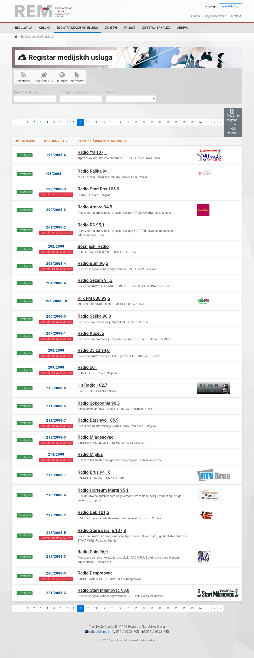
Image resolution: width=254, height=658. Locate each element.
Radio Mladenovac (95, 437)
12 (103, 122)
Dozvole (111, 92)
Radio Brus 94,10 (94, 472)
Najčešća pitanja (215, 16)
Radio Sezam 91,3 (94, 280)
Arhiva (182, 27)
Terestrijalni (23, 77)
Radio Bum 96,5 (92, 263)
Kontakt (236, 16)
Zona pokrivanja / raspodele (77, 92)
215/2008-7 (56, 475)
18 (152, 122)
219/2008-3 (56, 557)
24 (200, 122)
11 (95, 122)
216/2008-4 (56, 495)
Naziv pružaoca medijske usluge (102, 141)
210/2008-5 (56, 388)
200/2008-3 (56, 210)
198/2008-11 (56, 174)
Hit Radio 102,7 (92, 385)
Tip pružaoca (24, 141)
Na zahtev (77, 77)
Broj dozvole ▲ (56, 141)
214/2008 (56, 454)
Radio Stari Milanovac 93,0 (103, 590)
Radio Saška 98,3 (94, 316)
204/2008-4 (56, 283)
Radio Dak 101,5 (93, 512)
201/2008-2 (56, 227)
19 (159, 122)
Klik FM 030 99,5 (93, 298)
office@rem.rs (99, 632)
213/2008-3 (56, 437)
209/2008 (56, 367)
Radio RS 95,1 (91, 225)
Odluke (44, 27)
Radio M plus (90, 454)
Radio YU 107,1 (92, 152)
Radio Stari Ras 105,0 (98, 188)
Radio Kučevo (90, 333)
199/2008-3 (56, 189)
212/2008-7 (56, 420)
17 (144, 122)
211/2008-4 (56, 406)
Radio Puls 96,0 (92, 551)
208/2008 (56, 350)
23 (192, 122)
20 (168, 122)
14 (120, 122)
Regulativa (23, 27)
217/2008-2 (56, 515)
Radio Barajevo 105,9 (98, 420)
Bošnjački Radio (93, 246)
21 (176, 122)
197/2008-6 (56, 155)
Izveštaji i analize (156, 27)
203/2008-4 (56, 264)
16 (135, 122)
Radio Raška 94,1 (94, 171)
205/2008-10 (56, 301)
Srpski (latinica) (229, 6)
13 (111, 122)
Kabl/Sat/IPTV (44, 77)
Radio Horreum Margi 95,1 (103, 490)
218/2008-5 (56, 533)
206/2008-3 (56, 316)
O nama (195, 16)
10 (87, 122)
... (208, 122)
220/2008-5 (56, 573)
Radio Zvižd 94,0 (93, 350)
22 (184, 122)
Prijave (129, 27)
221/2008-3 (56, 593)
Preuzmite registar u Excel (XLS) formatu (232, 122)
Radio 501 (87, 367)
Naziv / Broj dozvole (26, 92)
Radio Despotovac (94, 573)
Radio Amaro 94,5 (94, 206)
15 (127, 122)
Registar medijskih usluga (77, 27)
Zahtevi (111, 27)
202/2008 (56, 246)
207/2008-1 (56, 333)
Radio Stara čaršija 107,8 (101, 530)
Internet (62, 77)
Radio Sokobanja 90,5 (98, 403)
